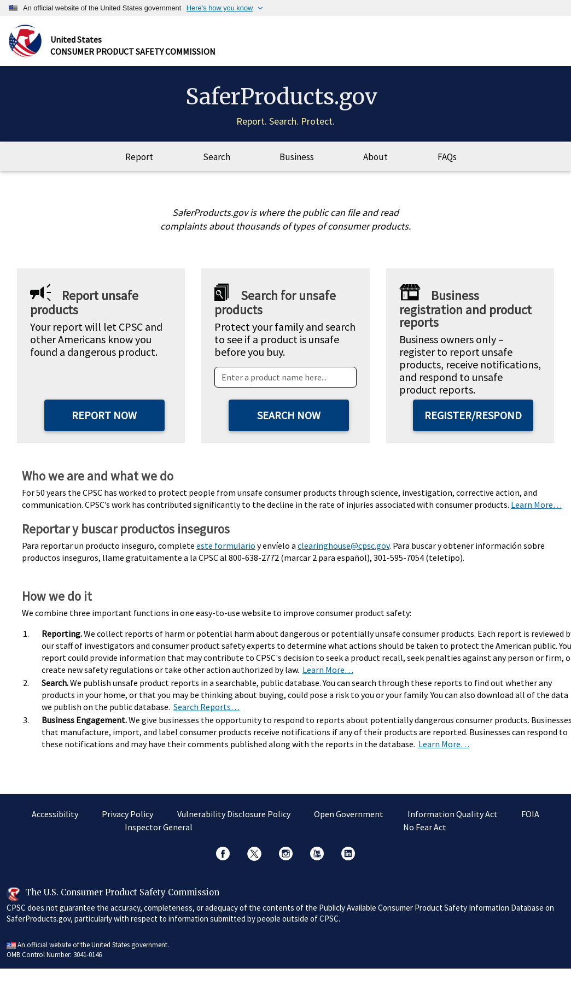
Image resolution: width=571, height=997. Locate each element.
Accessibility (55, 813)
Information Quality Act (452, 813)
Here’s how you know (220, 8)
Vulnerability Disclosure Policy (233, 813)
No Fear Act (424, 827)
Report (139, 157)
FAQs (447, 157)
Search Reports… (206, 706)
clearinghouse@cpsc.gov (343, 545)
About (375, 157)
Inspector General (159, 827)
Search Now (289, 415)
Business (296, 157)
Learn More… (536, 504)
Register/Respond (473, 415)
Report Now (104, 415)
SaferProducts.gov (281, 96)
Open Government (348, 813)
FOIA (530, 813)
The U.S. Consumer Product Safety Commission (122, 892)
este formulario (225, 545)
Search (216, 157)
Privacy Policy (127, 813)
